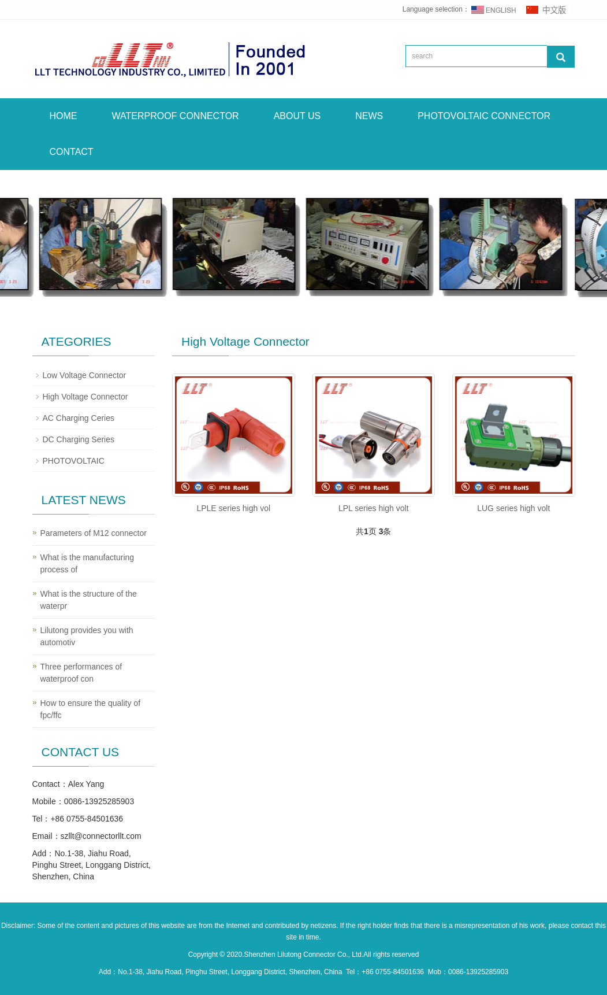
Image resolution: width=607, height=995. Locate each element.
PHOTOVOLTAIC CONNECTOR (484, 116)
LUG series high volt (513, 508)
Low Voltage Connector (84, 375)
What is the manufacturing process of (87, 563)
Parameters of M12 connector (93, 533)
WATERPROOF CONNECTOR (175, 116)
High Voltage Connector (85, 396)
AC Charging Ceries (79, 418)
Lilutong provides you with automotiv (86, 636)
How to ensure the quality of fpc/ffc (90, 709)
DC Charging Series (79, 439)
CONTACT (72, 152)
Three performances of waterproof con (81, 672)
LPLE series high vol (233, 508)
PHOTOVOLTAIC (74, 460)
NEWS (369, 116)
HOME (63, 116)
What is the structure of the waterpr (88, 600)
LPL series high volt (373, 508)
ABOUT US (297, 116)
